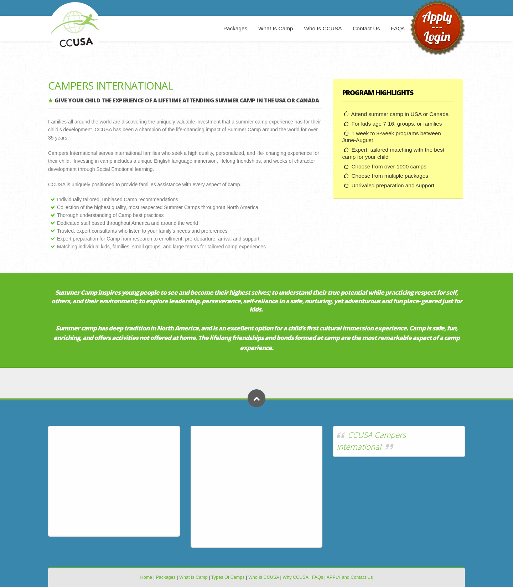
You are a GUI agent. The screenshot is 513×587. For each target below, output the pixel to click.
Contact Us (366, 28)
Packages (235, 28)
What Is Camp (275, 28)
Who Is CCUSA (323, 28)
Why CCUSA (295, 577)
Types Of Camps (228, 577)
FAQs (397, 28)
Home (146, 577)
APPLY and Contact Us (350, 577)
